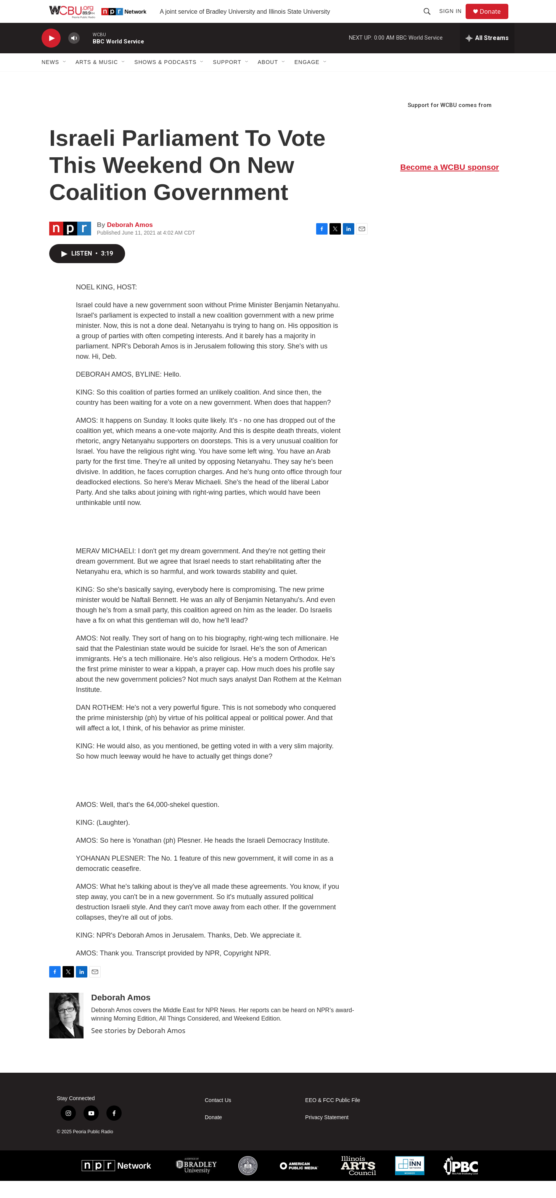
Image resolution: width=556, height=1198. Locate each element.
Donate (495, 20)
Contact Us (218, 1117)
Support (227, 79)
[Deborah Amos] (66, 1033)
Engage (307, 79)
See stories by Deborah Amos (138, 1047)
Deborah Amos (130, 242)
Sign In (454, 20)
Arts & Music (97, 79)
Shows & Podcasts (165, 79)
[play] (51, 55)
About (268, 79)
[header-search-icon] (430, 19)
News (50, 79)
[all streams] (487, 55)
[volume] (73, 55)
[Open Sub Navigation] (65, 79)
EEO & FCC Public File (332, 1117)
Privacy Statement (327, 1134)
